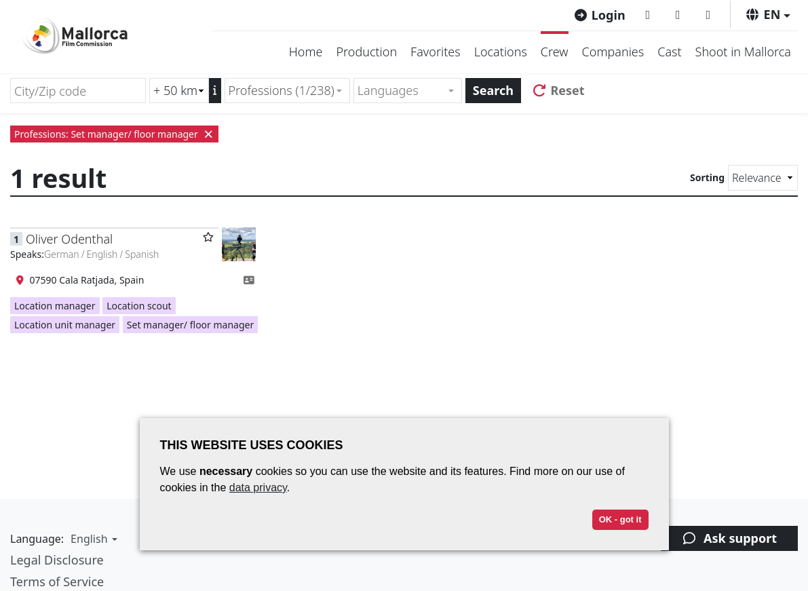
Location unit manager (64, 324)
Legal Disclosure (57, 560)
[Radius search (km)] (179, 90)
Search (493, 90)
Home (306, 51)
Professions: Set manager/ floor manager (114, 134)
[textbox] (402, 90)
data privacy (258, 487)
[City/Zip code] (78, 90)
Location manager (55, 305)
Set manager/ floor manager (190, 324)
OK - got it (620, 519)
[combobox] (287, 90)
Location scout (139, 305)
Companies (613, 51)
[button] (767, 14)
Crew (555, 51)
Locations (500, 51)
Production (366, 51)
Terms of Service (57, 581)
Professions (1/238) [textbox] (281, 90)
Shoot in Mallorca (743, 51)
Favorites (435, 51)
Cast (669, 51)
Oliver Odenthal (69, 239)
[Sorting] (763, 178)
